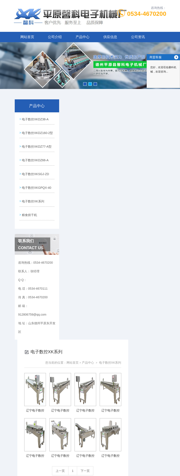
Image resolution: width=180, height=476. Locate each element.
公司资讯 (138, 37)
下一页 (123, 230)
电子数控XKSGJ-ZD (29, 191)
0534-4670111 (72, 403)
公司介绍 (55, 37)
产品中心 (82, 37)
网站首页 (27, 37)
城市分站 (12, 451)
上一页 (98, 230)
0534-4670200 (146, 13)
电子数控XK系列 (33, 223)
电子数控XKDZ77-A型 (30, 156)
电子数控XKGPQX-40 (30, 208)
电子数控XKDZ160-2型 (31, 138)
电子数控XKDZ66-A (29, 173)
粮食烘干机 (29, 236)
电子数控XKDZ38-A (29, 121)
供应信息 (110, 37)
